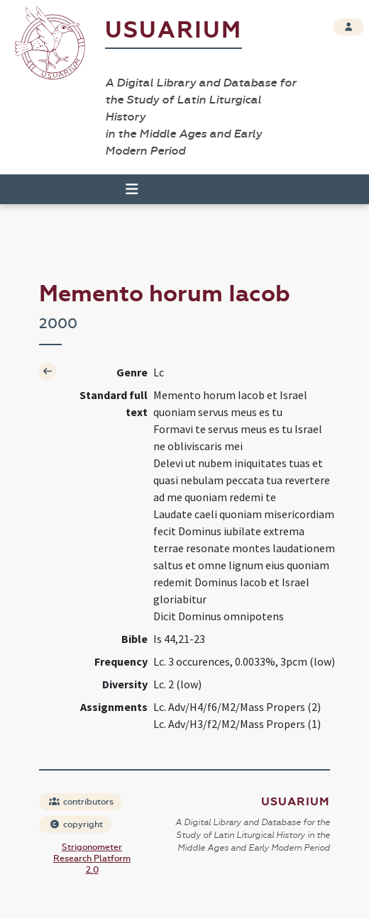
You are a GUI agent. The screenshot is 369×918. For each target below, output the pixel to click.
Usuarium (173, 30)
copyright (76, 824)
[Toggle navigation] (125, 189)
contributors (81, 802)
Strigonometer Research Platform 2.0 (92, 858)
